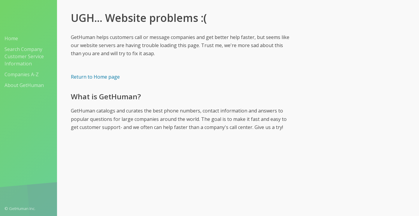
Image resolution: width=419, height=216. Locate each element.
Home (11, 38)
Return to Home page (95, 77)
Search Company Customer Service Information (24, 56)
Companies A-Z (22, 74)
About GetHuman (24, 85)
